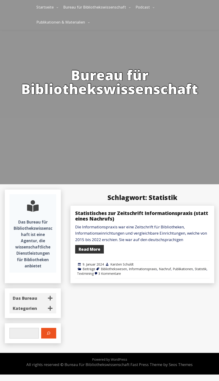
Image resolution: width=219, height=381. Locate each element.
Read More (121, 248)
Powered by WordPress (109, 359)
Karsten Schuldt (144, 258)
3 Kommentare (135, 265)
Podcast (143, 7)
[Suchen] (48, 333)
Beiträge (120, 261)
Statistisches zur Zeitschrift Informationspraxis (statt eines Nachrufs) (158, 224)
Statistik (200, 261)
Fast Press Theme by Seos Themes (161, 364)
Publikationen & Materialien (60, 22)
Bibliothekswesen (138, 261)
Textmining (118, 265)
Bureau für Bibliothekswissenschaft (94, 7)
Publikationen (188, 261)
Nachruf (175, 261)
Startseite (45, 7)
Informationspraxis (159, 261)
